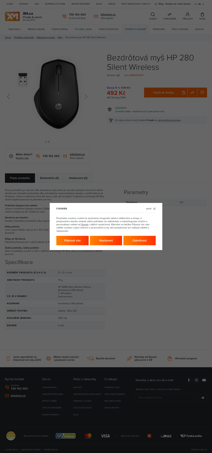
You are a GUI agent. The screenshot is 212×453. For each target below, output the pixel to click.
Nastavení (106, 240)
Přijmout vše (72, 240)
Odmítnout (139, 240)
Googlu (85, 224)
